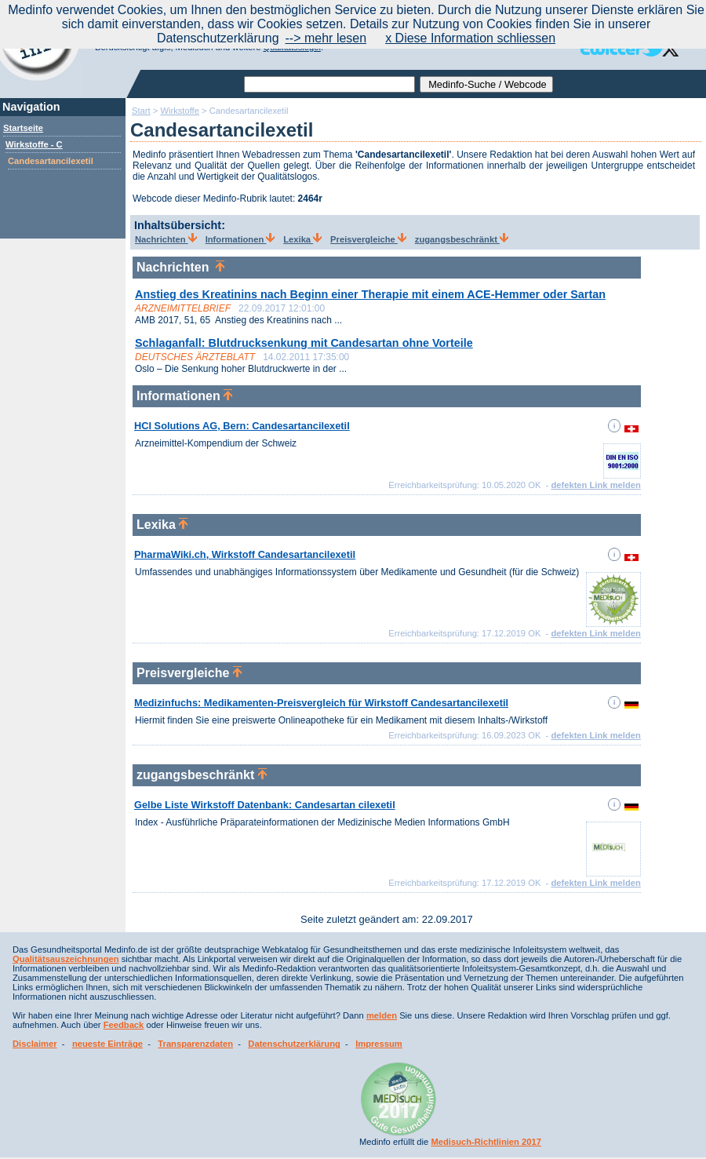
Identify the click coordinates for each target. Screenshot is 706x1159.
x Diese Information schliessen (470, 38)
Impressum (378, 1043)
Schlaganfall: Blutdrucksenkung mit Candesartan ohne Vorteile (304, 343)
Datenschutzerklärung (294, 1043)
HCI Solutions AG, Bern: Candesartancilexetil (242, 426)
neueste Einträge (107, 1043)
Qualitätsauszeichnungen (66, 959)
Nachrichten (166, 239)
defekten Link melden (595, 485)
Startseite (23, 128)
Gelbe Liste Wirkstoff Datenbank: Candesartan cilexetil (264, 805)
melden (381, 1015)
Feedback (124, 1025)
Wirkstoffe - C (34, 144)
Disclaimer (35, 1043)
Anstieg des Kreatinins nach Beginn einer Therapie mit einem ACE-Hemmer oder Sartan (370, 294)
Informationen (240, 239)
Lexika (302, 239)
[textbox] (329, 84)
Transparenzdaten (195, 1043)
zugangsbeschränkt (461, 239)
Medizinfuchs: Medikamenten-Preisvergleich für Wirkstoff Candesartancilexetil (321, 703)
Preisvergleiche (368, 239)
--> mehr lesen (326, 38)
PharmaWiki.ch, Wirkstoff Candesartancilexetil (244, 554)
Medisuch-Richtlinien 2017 (486, 1141)
